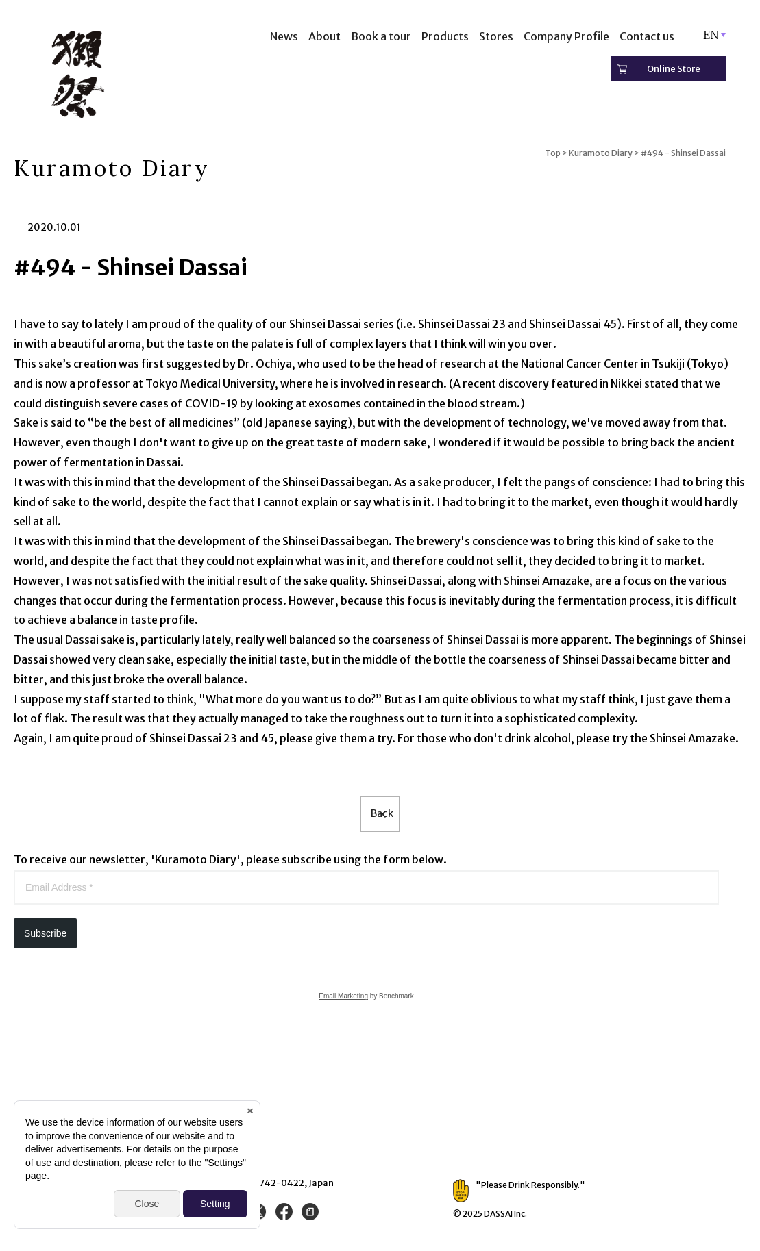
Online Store (673, 69)
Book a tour (381, 36)
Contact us (647, 36)
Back (380, 816)
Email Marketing (343, 1000)
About (324, 36)
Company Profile (566, 36)
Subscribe (45, 937)
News (284, 36)
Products (445, 36)
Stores (496, 36)
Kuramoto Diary (601, 153)
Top (553, 153)
